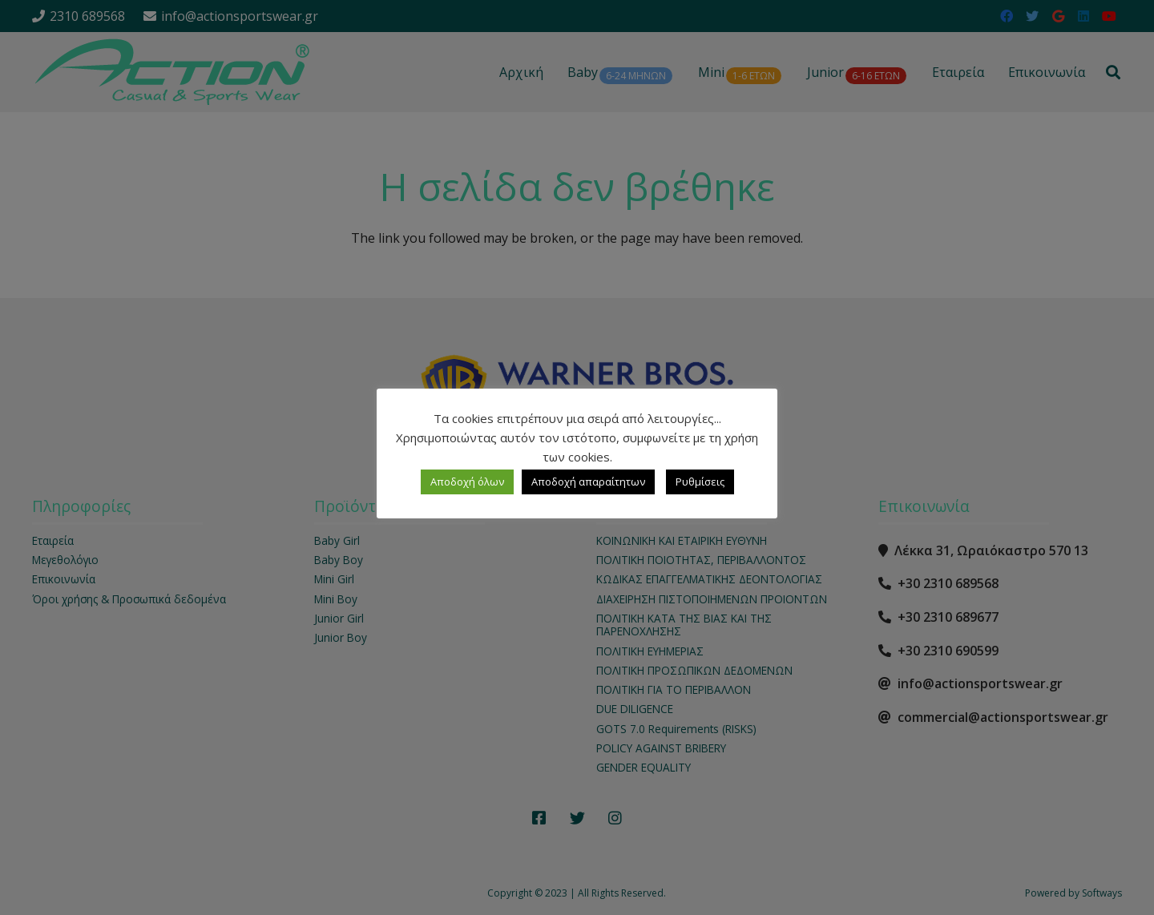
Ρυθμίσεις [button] (700, 481)
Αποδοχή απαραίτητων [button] (588, 481)
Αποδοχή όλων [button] (467, 481)
